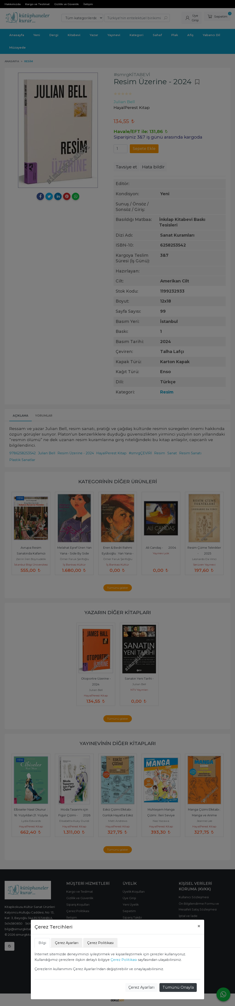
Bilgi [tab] (42, 943)
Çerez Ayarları (141, 987)
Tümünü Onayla (178, 987)
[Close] (199, 926)
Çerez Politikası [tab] (100, 943)
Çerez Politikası (124, 960)
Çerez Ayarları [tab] (66, 943)
